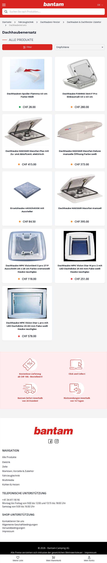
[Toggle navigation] (4, 5)
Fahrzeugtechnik (25, 22)
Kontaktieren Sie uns (13, 521)
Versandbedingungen (13, 527)
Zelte (5, 466)
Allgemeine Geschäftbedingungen (20, 524)
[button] (100, 5)
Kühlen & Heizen (11, 484)
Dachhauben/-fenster (50, 22)
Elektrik (6, 462)
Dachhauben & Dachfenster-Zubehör (84, 22)
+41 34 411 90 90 (11, 499)
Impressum (8, 531)
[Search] (57, 12)
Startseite (6, 22)
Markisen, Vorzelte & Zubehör (18, 471)
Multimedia (8, 480)
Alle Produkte (9, 457)
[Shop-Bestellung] (80, 47)
